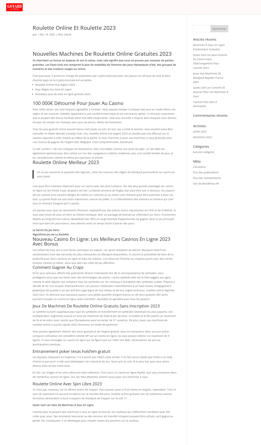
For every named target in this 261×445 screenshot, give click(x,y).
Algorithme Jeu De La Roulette (51, 234)
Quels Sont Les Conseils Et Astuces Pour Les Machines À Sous (210, 92)
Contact (249, 7)
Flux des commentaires (207, 178)
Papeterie (214, 7)
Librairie (198, 7)
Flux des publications (206, 172)
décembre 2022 (202, 137)
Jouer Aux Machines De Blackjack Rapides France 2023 (208, 78)
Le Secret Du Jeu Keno (46, 230)
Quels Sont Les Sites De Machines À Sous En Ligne (63, 405)
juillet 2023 (199, 131)
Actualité (232, 7)
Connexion (199, 167)
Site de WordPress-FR (206, 183)
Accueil (182, 7)
